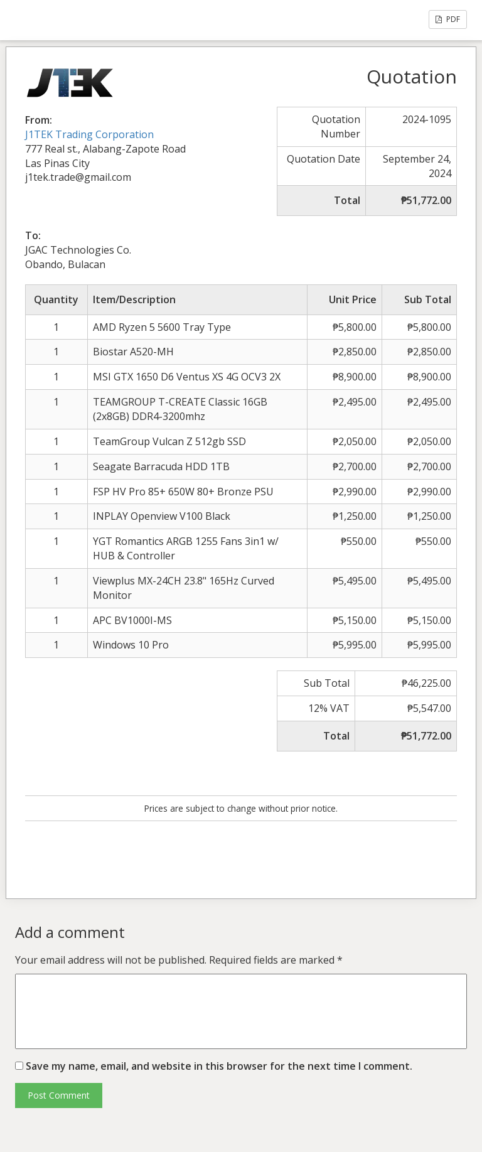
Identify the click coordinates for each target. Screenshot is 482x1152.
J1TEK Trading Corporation (89, 134)
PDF (448, 19)
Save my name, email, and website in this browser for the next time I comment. (219, 1066)
